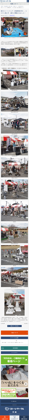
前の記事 (3, 323)
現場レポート (15, 6)
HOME (2, 6)
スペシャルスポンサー (14, 352)
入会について (14, 332)
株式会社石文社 (21, 6)
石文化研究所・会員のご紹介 (8, 6)
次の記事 (26, 323)
